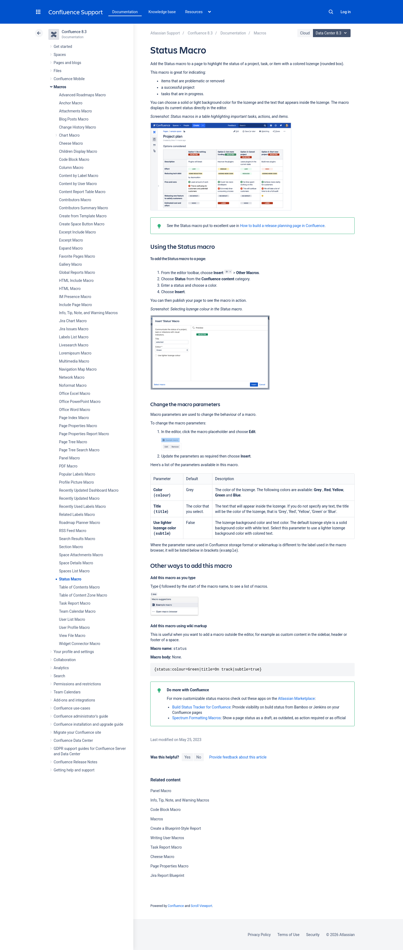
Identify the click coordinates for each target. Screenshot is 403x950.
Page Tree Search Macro (79, 450)
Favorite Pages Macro (77, 256)
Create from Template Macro (83, 216)
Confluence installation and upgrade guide (88, 724)
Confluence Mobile (69, 79)
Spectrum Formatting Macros (196, 718)
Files (58, 71)
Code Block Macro (74, 159)
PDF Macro (68, 466)
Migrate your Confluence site (77, 732)
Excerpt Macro (71, 240)
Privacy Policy (259, 935)
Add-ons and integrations (74, 700)
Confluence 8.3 (74, 32)
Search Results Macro (77, 539)
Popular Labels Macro (77, 474)
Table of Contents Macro (79, 587)
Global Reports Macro (77, 272)
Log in (346, 12)
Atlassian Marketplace (296, 698)
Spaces (60, 54)
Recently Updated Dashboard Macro (89, 490)
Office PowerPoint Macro (80, 401)
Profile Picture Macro (76, 482)
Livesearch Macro (73, 345)
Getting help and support (74, 770)
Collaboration (65, 660)
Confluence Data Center (73, 740)
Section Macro (71, 547)
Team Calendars (67, 692)
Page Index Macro (74, 418)
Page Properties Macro (78, 426)
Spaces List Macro (74, 571)
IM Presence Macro (75, 297)
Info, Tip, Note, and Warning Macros (88, 313)
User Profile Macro (74, 627)
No (198, 757)
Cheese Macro (71, 143)
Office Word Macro (74, 409)
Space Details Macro (76, 563)
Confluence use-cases (72, 708)
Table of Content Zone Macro (83, 595)
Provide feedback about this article (237, 757)
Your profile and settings (74, 652)
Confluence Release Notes (75, 762)
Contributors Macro (75, 200)
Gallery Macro (70, 264)
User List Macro (72, 619)
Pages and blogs (67, 63)
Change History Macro (77, 127)
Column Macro (71, 167)
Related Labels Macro (77, 514)
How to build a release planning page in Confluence (282, 226)
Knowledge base (162, 12)
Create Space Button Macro (82, 224)
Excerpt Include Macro (77, 232)
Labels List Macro (73, 337)
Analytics (61, 668)
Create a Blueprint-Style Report (175, 828)
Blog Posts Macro (73, 119)
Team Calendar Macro (77, 611)
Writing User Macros (167, 838)
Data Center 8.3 (332, 33)
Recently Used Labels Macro (82, 506)
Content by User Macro (78, 184)
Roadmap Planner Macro (79, 522)
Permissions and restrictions (77, 684)
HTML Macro (70, 288)
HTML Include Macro (76, 280)
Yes (187, 757)
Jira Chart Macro (73, 321)
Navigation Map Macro (78, 369)
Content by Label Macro (78, 175)
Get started (63, 46)
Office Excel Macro (74, 393)
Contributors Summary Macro (83, 208)
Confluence (176, 906)
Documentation (125, 12)
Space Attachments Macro (81, 555)
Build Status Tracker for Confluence (201, 707)
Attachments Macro (75, 111)
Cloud (305, 33)
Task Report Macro (75, 603)
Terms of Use (288, 935)
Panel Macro (69, 458)
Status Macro (70, 579)
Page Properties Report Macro (84, 434)
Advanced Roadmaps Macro (82, 95)
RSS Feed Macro (72, 531)
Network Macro (72, 377)
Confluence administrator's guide (81, 716)
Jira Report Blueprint (167, 875)
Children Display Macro (78, 151)
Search (331, 12)
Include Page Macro (75, 305)
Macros (60, 87)
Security (313, 935)
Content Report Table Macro (82, 192)
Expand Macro (71, 248)
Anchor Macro (71, 103)
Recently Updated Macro (79, 498)
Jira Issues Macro (73, 329)
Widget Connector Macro (79, 643)
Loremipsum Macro (75, 353)
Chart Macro (69, 135)
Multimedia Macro (74, 361)
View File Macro (72, 635)
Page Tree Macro (73, 442)
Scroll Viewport (201, 906)
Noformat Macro (73, 385)
